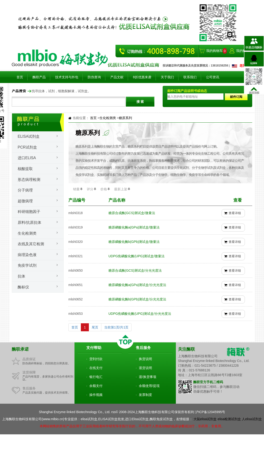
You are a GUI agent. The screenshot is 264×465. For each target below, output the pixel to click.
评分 (90, 189)
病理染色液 (27, 255)
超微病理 (25, 201)
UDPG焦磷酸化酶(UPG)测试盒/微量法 (136, 256)
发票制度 (145, 395)
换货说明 (145, 359)
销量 (76, 189)
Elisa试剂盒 (29, 136)
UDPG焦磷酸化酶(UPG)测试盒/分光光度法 (139, 314)
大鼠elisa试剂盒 (205, 419)
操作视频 (96, 395)
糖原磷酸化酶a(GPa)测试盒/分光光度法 (137, 285)
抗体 (21, 276)
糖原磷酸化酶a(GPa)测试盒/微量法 (134, 227)
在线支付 (96, 368)
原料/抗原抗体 (29, 222)
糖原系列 (125, 118)
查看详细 (235, 213)
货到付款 (96, 359)
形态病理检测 (29, 180)
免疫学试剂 (27, 265)
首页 (19, 77)
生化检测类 (27, 233)
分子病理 (25, 190)
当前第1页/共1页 (116, 327)
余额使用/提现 (149, 386)
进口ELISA (27, 158)
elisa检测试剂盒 (229, 419)
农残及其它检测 (31, 244)
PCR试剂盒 (27, 147)
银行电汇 (96, 377)
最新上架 (120, 189)
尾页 (95, 327)
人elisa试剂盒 (252, 419)
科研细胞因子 (29, 212)
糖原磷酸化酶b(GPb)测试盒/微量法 (134, 242)
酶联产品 (39, 77)
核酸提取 (25, 169)
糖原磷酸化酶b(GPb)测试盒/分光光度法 (137, 299)
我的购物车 (214, 51)
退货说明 (145, 368)
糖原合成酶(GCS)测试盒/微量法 (131, 213)
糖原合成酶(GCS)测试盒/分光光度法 (135, 270)
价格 (103, 189)
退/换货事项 (147, 377)
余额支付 (96, 386)
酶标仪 (23, 287)
